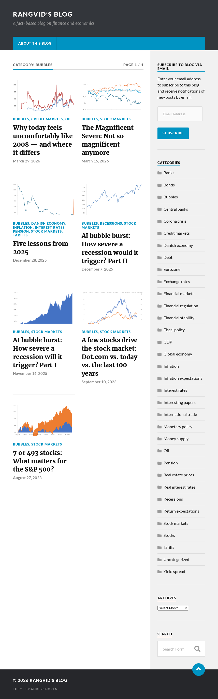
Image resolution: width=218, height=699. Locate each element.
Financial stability (179, 317)
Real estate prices (179, 474)
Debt (168, 257)
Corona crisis (175, 221)
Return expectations (181, 511)
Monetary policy (178, 426)
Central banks (176, 209)
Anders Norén (44, 689)
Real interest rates (179, 487)
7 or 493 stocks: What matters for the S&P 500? (40, 467)
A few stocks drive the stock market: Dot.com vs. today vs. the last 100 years (110, 361)
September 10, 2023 (99, 387)
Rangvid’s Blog (44, 14)
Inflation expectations (183, 378)
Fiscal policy (174, 329)
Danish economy (48, 225)
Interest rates (50, 229)
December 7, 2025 (97, 272)
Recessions (111, 225)
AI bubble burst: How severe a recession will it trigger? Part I (38, 357)
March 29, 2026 (26, 162)
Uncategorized (176, 559)
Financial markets (179, 293)
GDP (168, 341)
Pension (21, 233)
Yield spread (174, 571)
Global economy (178, 353)
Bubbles (21, 119)
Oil (68, 119)
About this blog (34, 43)
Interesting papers (180, 402)
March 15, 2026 (95, 162)
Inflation (23, 229)
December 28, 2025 (30, 262)
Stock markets (115, 119)
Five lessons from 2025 (41, 250)
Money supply (176, 438)
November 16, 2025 (30, 378)
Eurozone (172, 269)
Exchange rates (177, 281)
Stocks (169, 535)
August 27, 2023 (27, 484)
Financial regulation (181, 305)
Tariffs (20, 237)
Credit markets (47, 119)
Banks (169, 172)
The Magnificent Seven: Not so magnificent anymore (108, 141)
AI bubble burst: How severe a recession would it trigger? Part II (110, 251)
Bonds (169, 184)
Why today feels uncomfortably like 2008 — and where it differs (44, 141)
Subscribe (173, 133)
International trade (180, 414)
